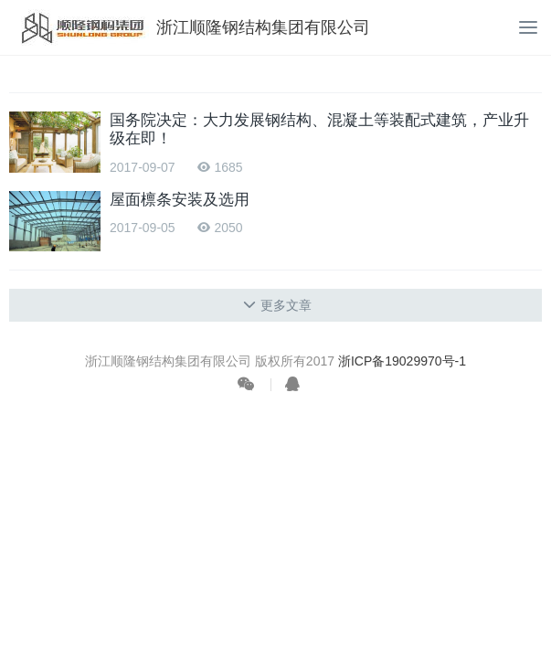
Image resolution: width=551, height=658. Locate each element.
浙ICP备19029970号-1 (402, 361)
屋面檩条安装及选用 (179, 199)
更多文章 (277, 305)
